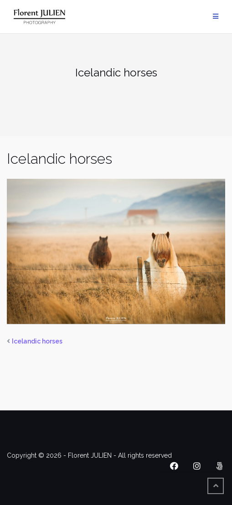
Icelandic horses (37, 341)
